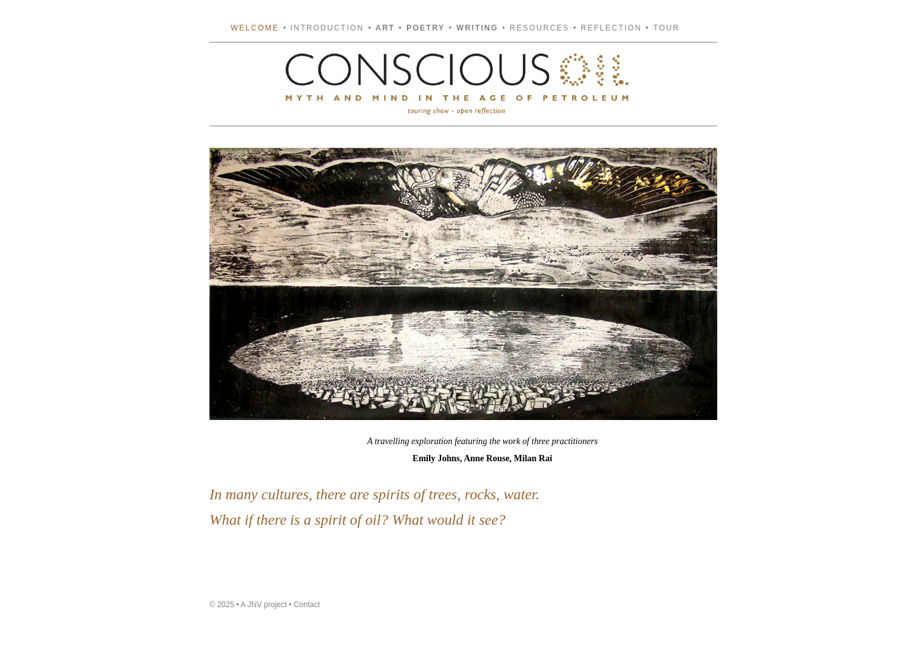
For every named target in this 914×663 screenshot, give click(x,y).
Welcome (255, 27)
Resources (539, 27)
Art (385, 27)
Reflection (611, 27)
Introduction (327, 27)
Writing (477, 27)
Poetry (425, 27)
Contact (307, 604)
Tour (666, 27)
